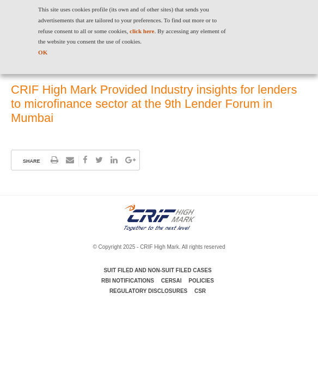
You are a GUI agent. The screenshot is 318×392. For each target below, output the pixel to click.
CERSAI (171, 281)
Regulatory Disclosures (148, 291)
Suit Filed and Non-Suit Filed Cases (157, 270)
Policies (201, 281)
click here (142, 31)
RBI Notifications (127, 281)
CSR (200, 291)
